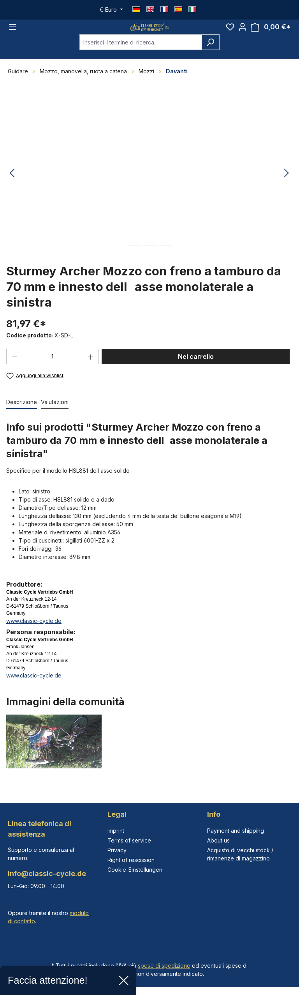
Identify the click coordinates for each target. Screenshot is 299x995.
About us (218, 840)
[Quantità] (52, 367)
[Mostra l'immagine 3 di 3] (165, 262)
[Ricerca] (210, 53)
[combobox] (140, 53)
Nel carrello (196, 367)
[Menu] (12, 32)
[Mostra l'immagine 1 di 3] (134, 262)
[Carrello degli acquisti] (270, 32)
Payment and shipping (235, 830)
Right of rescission (131, 860)
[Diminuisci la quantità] (14, 367)
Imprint (115, 830)
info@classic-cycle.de (47, 873)
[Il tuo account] (242, 32)
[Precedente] (12, 184)
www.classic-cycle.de (34, 631)
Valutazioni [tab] (55, 413)
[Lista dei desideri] (230, 32)
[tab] (21, 413)
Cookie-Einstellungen (134, 869)
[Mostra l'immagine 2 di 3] (149, 262)
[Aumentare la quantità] (91, 367)
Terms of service (129, 840)
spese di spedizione (164, 965)
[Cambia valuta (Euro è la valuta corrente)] (111, 9)
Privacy (117, 850)
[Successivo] (286, 184)
